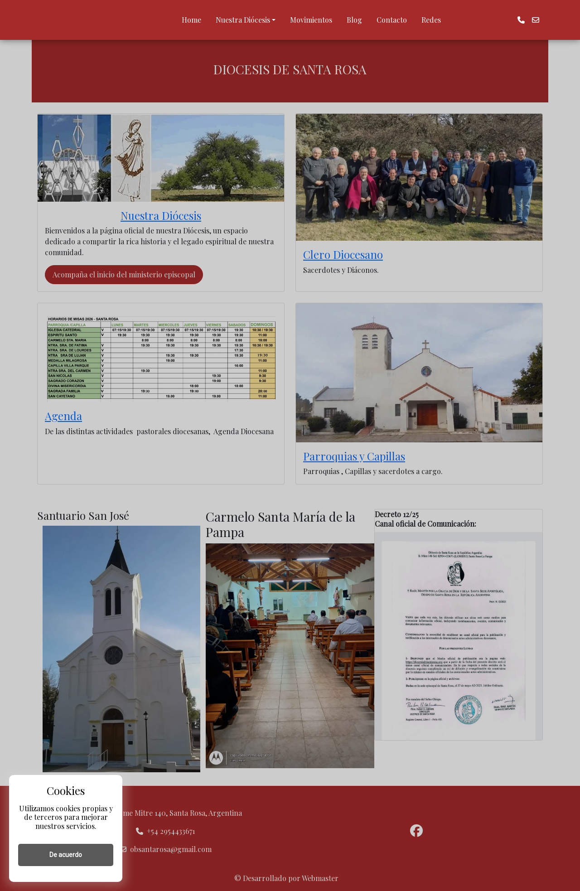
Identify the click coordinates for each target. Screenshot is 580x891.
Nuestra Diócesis (243, 19)
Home (191, 19)
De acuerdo (65, 854)
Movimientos (311, 19)
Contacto (392, 19)
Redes (431, 19)
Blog (354, 19)
